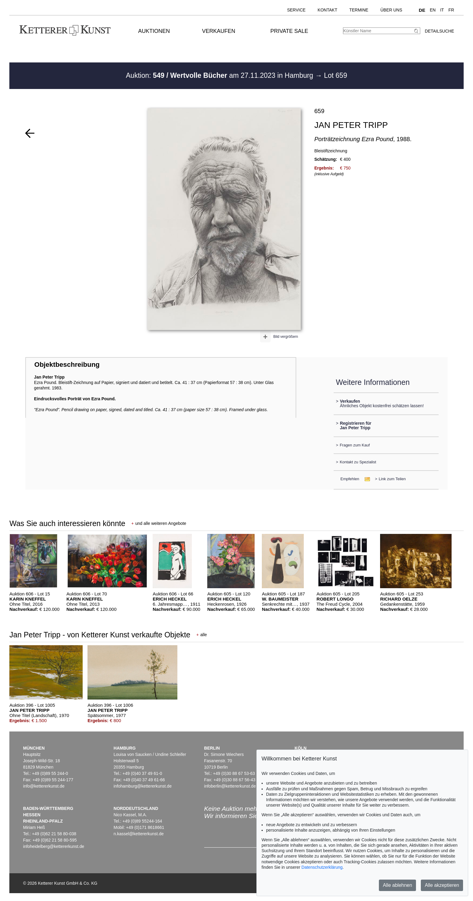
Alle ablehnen (397, 885)
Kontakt (327, 10)
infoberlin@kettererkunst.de (230, 786)
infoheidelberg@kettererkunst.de (53, 846)
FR (451, 10)
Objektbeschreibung (67, 364)
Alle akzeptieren (442, 885)
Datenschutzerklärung (321, 867)
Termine (358, 10)
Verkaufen (218, 31)
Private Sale (289, 31)
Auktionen (154, 31)
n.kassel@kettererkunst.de (139, 833)
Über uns (391, 10)
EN (433, 10)
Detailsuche (439, 31)
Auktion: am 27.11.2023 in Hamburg (220, 75)
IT (442, 10)
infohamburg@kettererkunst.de (143, 786)
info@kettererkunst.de (44, 786)
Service (296, 10)
